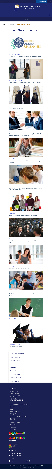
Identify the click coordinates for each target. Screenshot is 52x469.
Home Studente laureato (23, 24)
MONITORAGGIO (13, 427)
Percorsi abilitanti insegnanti (16, 319)
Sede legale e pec (14, 391)
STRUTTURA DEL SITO (14, 426)
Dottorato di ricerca (15, 360)
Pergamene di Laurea (15, 374)
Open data (12, 418)
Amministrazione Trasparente (17, 403)
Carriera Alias (13, 371)
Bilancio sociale (13, 408)
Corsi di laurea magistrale (17, 353)
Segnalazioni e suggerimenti (17, 395)
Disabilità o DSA (13, 415)
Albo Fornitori (13, 429)
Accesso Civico (13, 398)
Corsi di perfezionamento (16, 266)
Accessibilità (13, 413)
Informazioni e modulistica (16, 80)
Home (3, 24)
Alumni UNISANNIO (14, 54)
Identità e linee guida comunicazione (19, 416)
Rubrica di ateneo (14, 393)
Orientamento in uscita (15, 291)
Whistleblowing (13, 397)
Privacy (11, 409)
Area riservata (40, 1)
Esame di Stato (14, 364)
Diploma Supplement (15, 377)
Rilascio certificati (14, 381)
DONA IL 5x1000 (13, 424)
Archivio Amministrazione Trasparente (19, 404)
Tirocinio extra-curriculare (16, 131)
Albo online (12, 406)
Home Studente (11, 24)
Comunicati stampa (15, 422)
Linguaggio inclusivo (15, 411)
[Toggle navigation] (1, 1)
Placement (13, 367)
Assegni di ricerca (15, 357)
